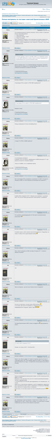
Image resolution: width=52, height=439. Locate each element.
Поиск (48, 9)
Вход (3, 9)
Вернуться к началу (6, 77)
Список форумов (5, 15)
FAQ (44, 9)
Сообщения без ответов (6, 13)
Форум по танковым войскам (15, 15)
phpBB (23, 437)
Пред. (42, 416)
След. (49, 416)
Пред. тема (43, 25)
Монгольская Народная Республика (9, 16)
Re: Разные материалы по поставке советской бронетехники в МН (35, 29)
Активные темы (15, 13)
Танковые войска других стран (27, 15)
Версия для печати (6, 25)
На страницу (38, 416)
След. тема (48, 25)
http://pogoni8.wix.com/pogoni (21, 73)
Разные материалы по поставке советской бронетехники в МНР (25, 19)
